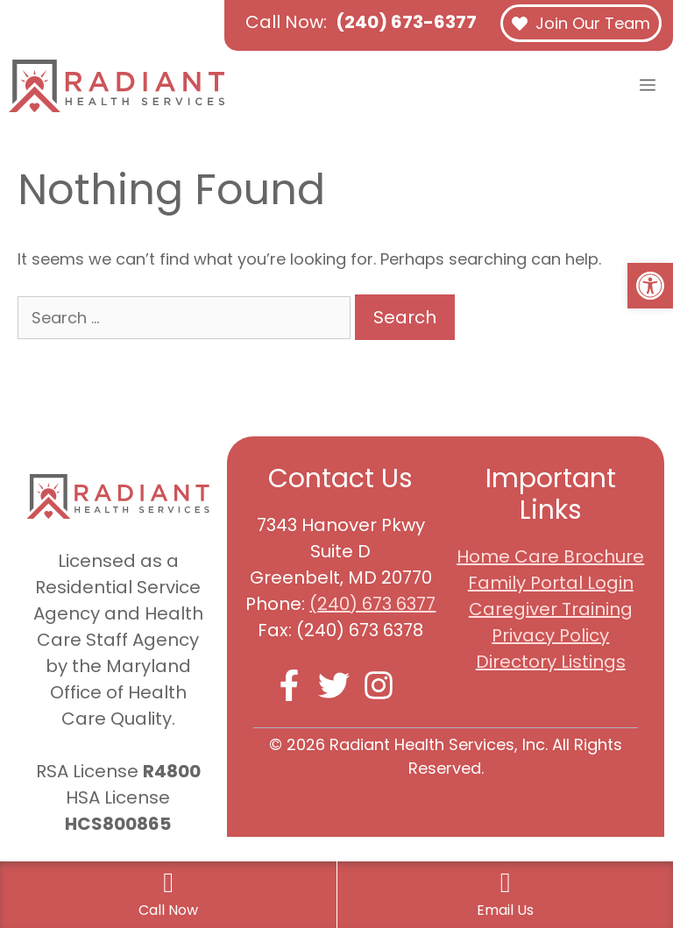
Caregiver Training (551, 609)
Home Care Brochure (550, 556)
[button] (650, 285)
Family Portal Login (551, 582)
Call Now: (361, 22)
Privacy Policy (550, 635)
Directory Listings (551, 661)
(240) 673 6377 (372, 604)
